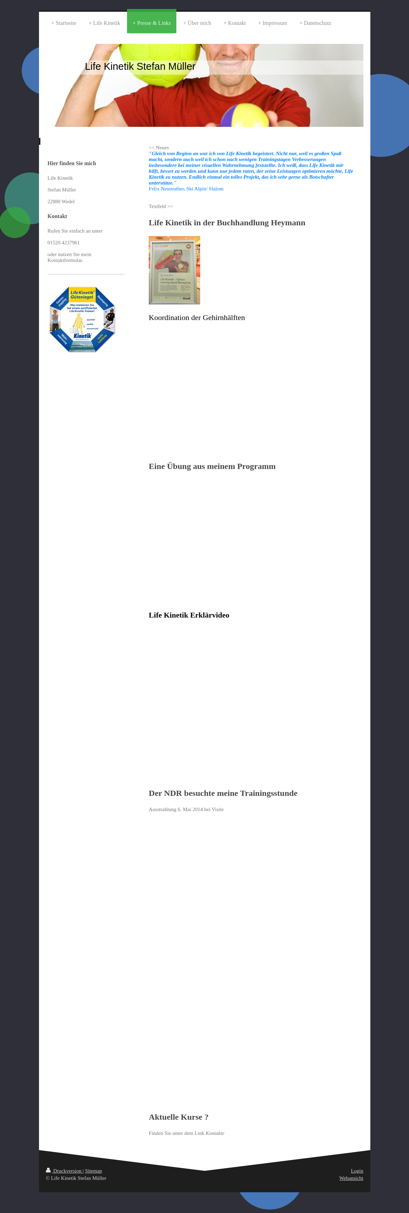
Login (357, 1171)
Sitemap (93, 1171)
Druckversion (64, 1171)
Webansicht (351, 1178)
